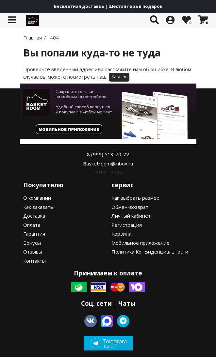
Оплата (31, 225)
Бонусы (32, 243)
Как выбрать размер (135, 197)
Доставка (34, 215)
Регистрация (126, 225)
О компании (37, 197)
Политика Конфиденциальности (149, 251)
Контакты (34, 260)
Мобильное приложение (140, 243)
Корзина (121, 233)
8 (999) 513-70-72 (108, 154)
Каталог (119, 77)
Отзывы (32, 251)
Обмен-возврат (129, 207)
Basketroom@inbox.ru (108, 163)
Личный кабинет (131, 215)
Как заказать (38, 207)
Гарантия (34, 233)
